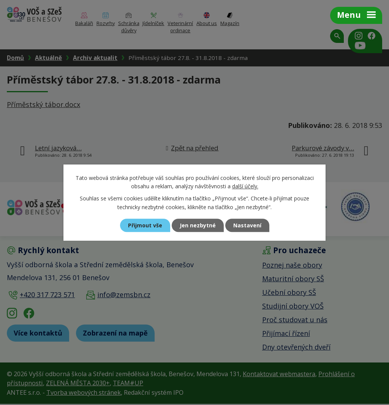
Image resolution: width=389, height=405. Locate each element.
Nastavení (247, 225)
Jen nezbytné (198, 225)
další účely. (245, 186)
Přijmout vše (145, 225)
